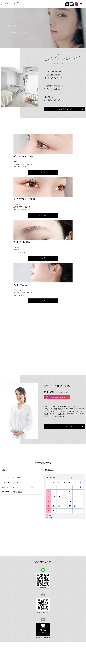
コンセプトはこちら (64, 109)
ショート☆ (16, 482)
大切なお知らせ (17, 492)
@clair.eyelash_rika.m (57, 397)
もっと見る (43, 172)
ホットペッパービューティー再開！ (24, 487)
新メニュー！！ (17, 477)
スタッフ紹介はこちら (64, 426)
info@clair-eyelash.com (43, 637)
